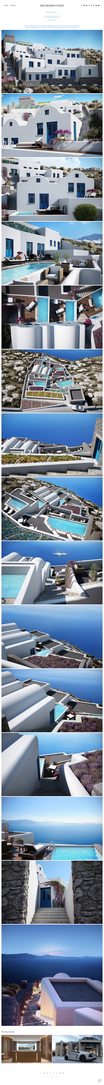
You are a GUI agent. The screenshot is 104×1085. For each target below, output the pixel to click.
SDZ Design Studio (52, 5)
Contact (13, 5)
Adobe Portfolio (55, 1077)
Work (6, 5)
